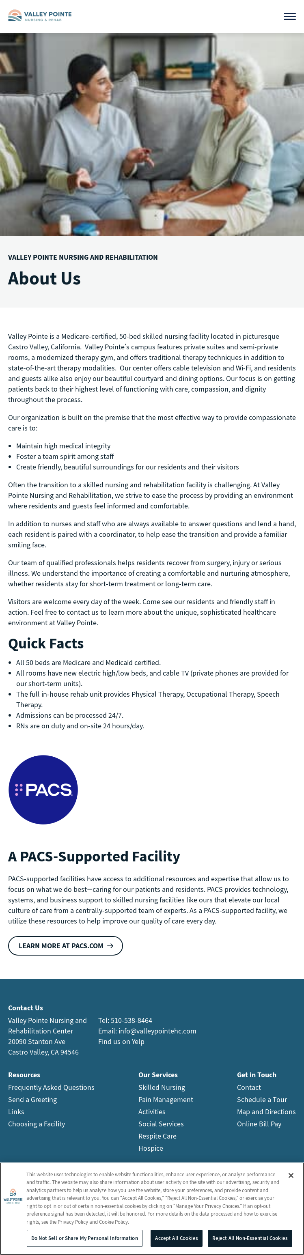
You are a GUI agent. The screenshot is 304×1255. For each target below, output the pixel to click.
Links (16, 1111)
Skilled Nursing (161, 1087)
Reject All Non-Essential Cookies (250, 1238)
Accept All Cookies (176, 1238)
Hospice (150, 1148)
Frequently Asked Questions (51, 1087)
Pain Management (165, 1099)
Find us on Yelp (121, 1041)
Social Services (161, 1123)
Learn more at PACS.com (61, 945)
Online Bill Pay (259, 1123)
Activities (152, 1111)
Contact (249, 1087)
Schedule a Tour (262, 1099)
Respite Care (157, 1136)
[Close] (291, 1176)
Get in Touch (256, 1074)
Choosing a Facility (36, 1123)
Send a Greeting (32, 1099)
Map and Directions (266, 1111)
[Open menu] (290, 16)
